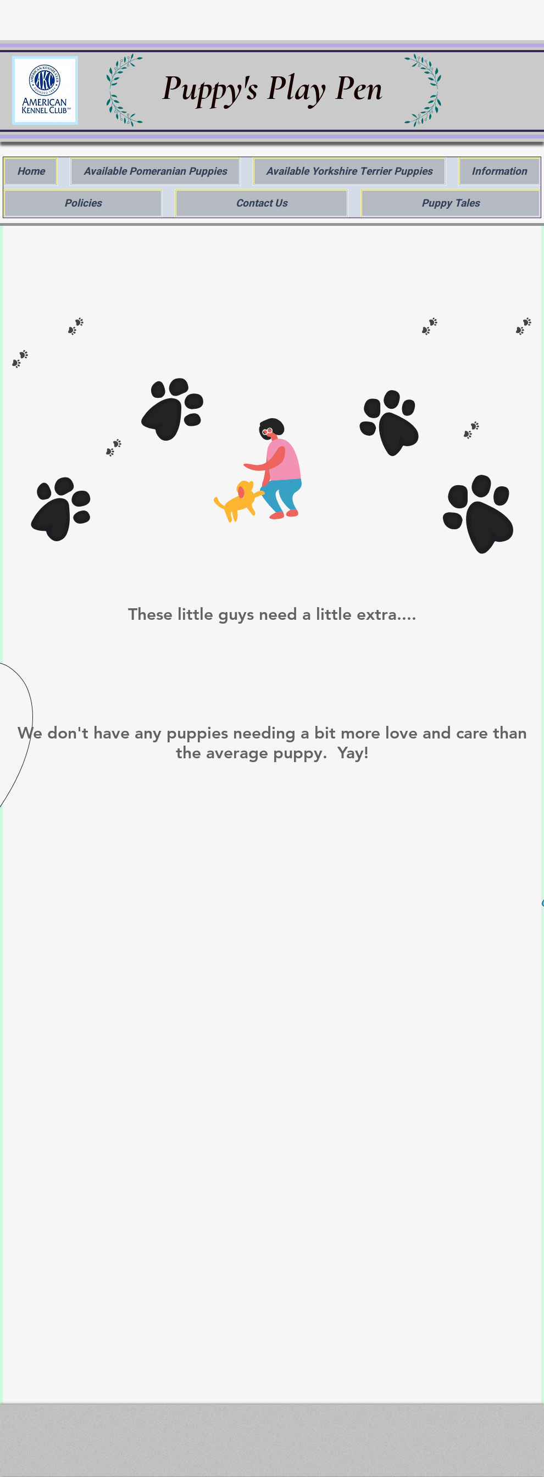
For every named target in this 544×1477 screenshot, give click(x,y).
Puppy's (214, 87)
